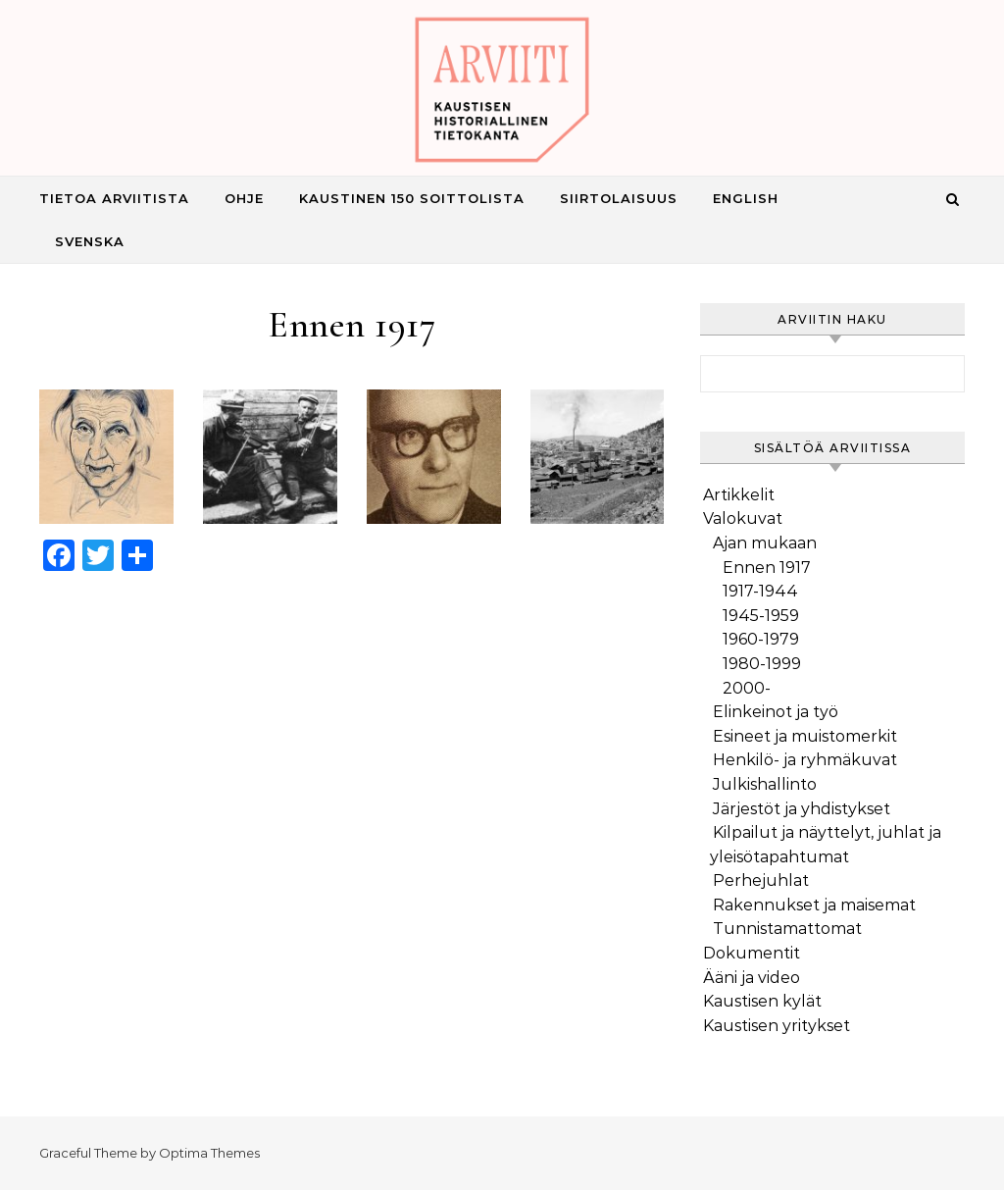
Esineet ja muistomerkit (805, 736)
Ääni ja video (751, 977)
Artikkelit (739, 495)
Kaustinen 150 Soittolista (412, 198)
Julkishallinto (765, 784)
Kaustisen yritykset (776, 1025)
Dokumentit (751, 953)
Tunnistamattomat (787, 928)
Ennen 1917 (767, 567)
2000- (747, 688)
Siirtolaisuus (619, 198)
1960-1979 (761, 639)
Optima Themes (209, 1153)
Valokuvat (742, 518)
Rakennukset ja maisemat (814, 905)
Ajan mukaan (765, 543)
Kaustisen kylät (762, 1001)
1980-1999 (762, 663)
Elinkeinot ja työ (775, 711)
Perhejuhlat (761, 880)
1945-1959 (761, 615)
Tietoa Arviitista (114, 198)
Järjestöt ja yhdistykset (801, 809)
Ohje (244, 198)
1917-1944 (760, 591)
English (745, 198)
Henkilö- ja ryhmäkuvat (805, 759)
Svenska (90, 241)
